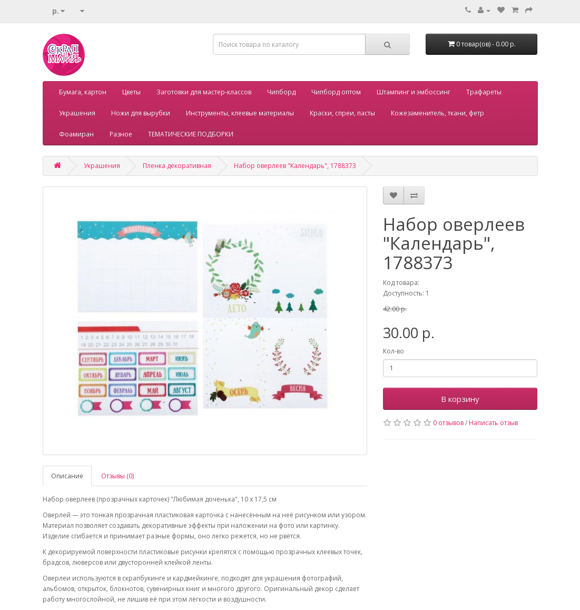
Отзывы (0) (117, 475)
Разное (121, 134)
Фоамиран (76, 134)
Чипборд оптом (336, 91)
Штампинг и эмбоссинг (413, 91)
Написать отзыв (493, 422)
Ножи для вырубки (140, 113)
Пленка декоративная (177, 165)
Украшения (77, 113)
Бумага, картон (82, 91)
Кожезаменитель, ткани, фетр (437, 113)
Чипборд (281, 91)
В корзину (460, 398)
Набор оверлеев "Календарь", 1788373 (295, 165)
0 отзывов (448, 422)
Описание (67, 475)
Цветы (131, 91)
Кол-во (393, 351)
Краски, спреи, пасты (342, 113)
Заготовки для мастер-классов (203, 91)
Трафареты (484, 91)
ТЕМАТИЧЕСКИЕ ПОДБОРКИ (190, 134)
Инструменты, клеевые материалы (240, 113)
